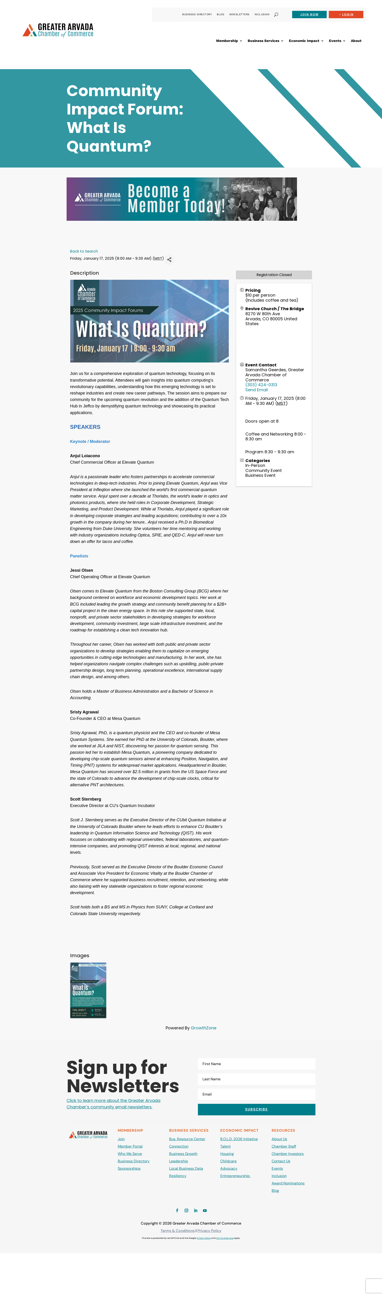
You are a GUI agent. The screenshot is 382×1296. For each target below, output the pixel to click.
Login (348, 14)
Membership (227, 41)
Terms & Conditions (178, 1230)
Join (121, 1139)
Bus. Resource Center (187, 1139)
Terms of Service (224, 1238)
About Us (279, 1139)
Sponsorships (129, 1168)
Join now (309, 14)
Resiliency (177, 1175)
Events (335, 41)
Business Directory (197, 14)
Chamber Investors (288, 1153)
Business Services (263, 41)
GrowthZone (203, 1028)
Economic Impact (304, 41)
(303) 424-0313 (261, 385)
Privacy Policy (209, 1230)
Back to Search (84, 251)
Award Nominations (288, 1183)
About (356, 41)
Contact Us (281, 1161)
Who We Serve (130, 1153)
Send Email (256, 390)
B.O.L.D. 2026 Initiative (239, 1139)
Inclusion (262, 14)
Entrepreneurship (235, 1175)
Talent (225, 1146)
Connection (178, 1146)
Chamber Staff (284, 1146)
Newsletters (239, 14)
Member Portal (130, 1146)
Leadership (178, 1161)
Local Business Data (186, 1168)
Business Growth (183, 1153)
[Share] (169, 260)
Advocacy (228, 1168)
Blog (220, 14)
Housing (227, 1153)
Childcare (228, 1161)
